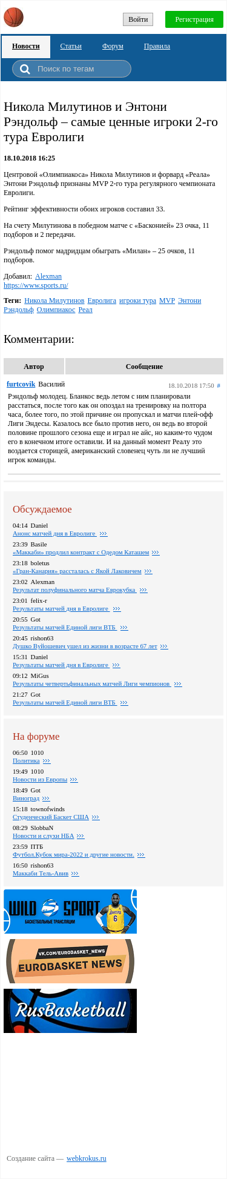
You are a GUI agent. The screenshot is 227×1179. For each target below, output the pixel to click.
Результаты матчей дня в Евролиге (61, 664)
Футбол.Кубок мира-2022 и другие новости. (73, 854)
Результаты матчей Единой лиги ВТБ (65, 627)
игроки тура (137, 300)
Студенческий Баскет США (51, 816)
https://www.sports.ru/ (36, 285)
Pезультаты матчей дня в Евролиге (61, 608)
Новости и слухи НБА (43, 835)
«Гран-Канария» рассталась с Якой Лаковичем (77, 570)
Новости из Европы (40, 779)
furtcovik (21, 384)
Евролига (102, 300)
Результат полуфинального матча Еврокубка (75, 589)
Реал (85, 309)
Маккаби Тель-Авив (40, 873)
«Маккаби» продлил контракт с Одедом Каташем (81, 552)
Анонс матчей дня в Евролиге (55, 533)
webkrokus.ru (87, 1158)
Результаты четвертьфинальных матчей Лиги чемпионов (92, 683)
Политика (26, 760)
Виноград (26, 798)
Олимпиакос (56, 309)
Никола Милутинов (54, 300)
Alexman (48, 276)
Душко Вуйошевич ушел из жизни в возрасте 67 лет (85, 645)
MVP (167, 300)
